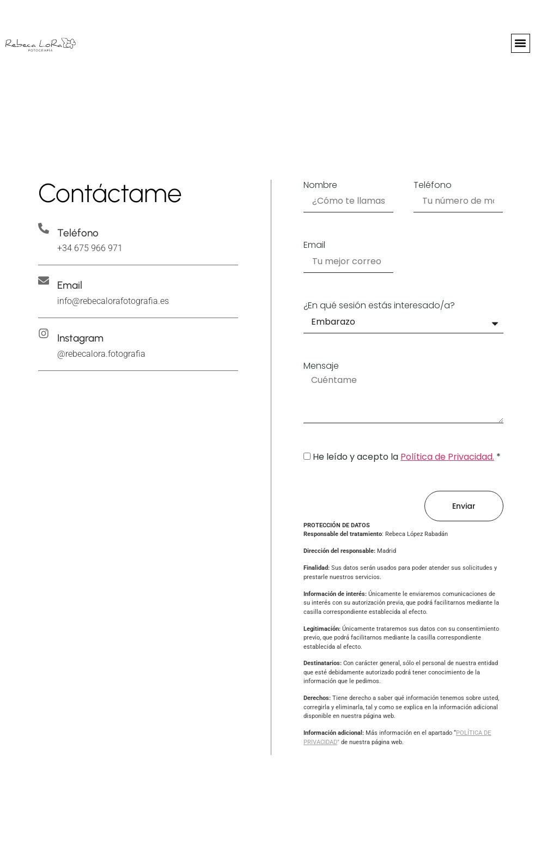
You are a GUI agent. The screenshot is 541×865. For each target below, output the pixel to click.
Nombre (320, 185)
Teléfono (433, 185)
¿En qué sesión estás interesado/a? (379, 306)
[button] (520, 43)
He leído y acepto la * (407, 456)
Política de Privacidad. (447, 456)
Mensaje (321, 366)
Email (314, 245)
